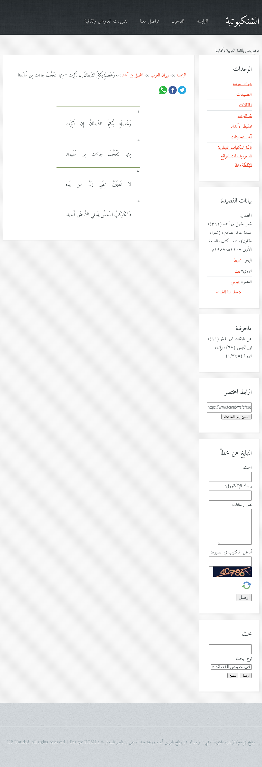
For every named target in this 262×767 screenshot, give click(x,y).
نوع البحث (244, 659)
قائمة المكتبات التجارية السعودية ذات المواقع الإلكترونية (235, 156)
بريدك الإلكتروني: (238, 486)
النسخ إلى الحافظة (236, 417)
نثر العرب (245, 116)
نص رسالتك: (242, 505)
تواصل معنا (149, 21)
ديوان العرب (160, 75)
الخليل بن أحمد (132, 75)
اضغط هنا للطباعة (229, 292)
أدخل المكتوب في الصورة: (231, 552)
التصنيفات (244, 95)
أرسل (246, 675)
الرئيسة (202, 21)
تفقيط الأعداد (241, 126)
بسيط (237, 260)
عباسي (235, 282)
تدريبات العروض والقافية (106, 21)
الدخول (178, 21)
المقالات (245, 105)
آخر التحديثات (241, 137)
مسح (232, 675)
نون (237, 271)
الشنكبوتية (242, 21)
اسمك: (247, 468)
